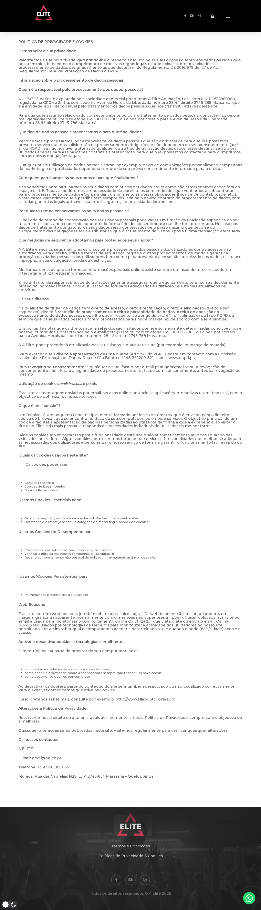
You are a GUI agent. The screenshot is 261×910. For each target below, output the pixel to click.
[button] (249, 898)
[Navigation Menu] (228, 16)
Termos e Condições (130, 846)
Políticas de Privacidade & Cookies (130, 856)
